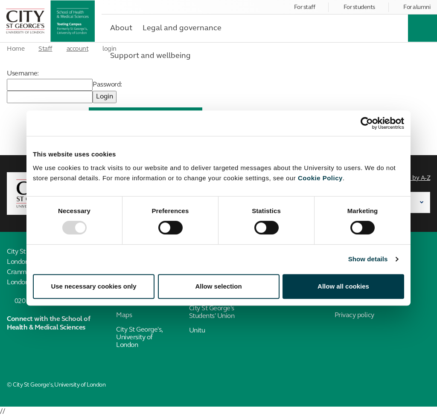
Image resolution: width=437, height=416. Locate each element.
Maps (124, 315)
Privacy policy (354, 315)
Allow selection (218, 286)
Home (15, 49)
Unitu (197, 330)
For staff (304, 7)
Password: (107, 84)
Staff (45, 49)
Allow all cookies (343, 286)
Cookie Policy (320, 178)
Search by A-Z (411, 178)
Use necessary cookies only (93, 286)
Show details (368, 259)
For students (359, 7)
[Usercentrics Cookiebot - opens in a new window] (366, 123)
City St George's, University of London (139, 337)
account (78, 49)
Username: (23, 73)
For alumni (416, 7)
